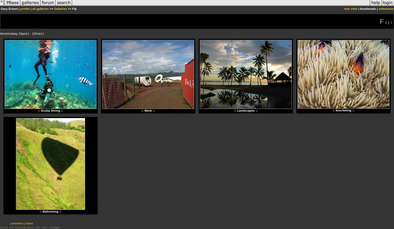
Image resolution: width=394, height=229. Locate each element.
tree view (350, 9)
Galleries (60, 9)
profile (25, 9)
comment (16, 223)
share (29, 223)
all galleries (40, 9)
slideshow (386, 9)
